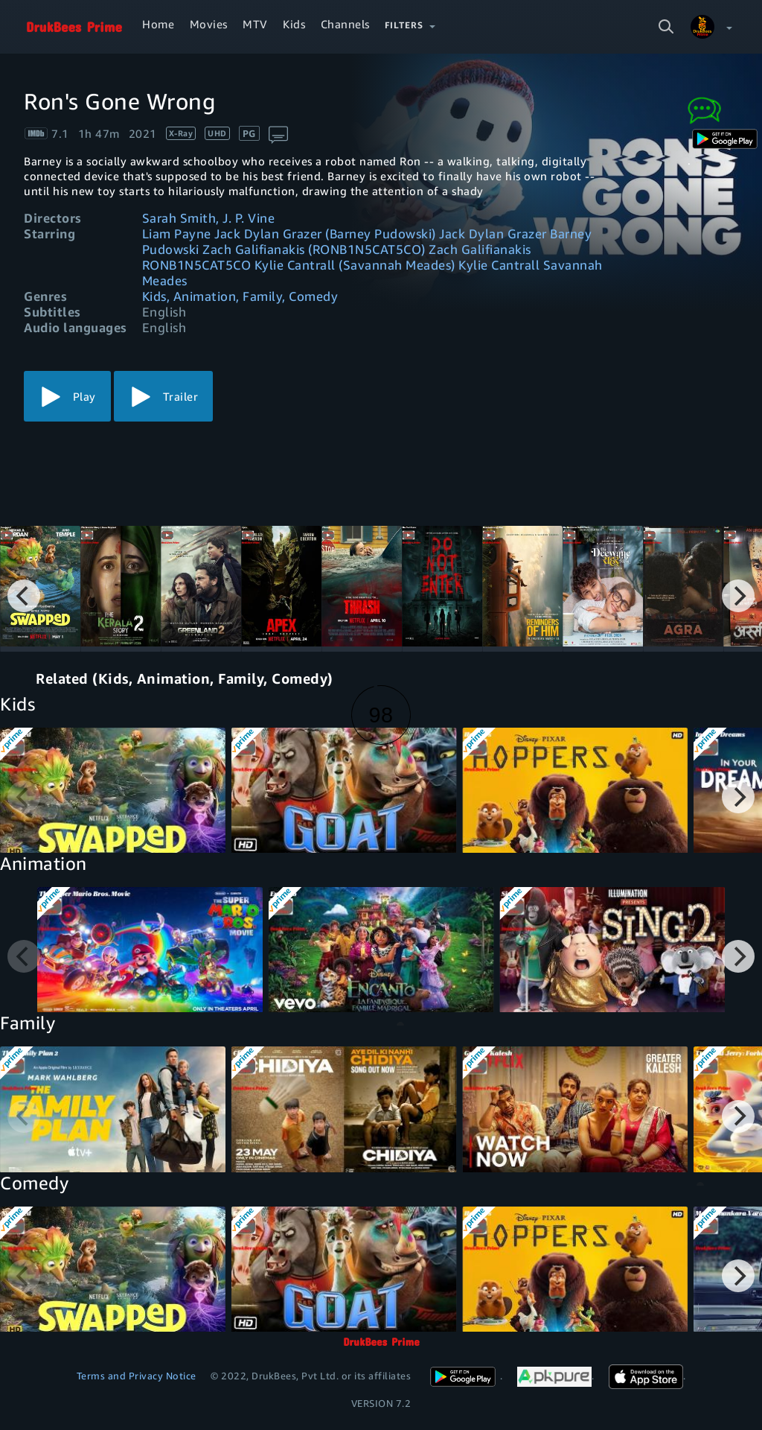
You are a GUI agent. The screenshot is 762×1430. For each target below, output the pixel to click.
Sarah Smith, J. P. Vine (208, 218)
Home (158, 24)
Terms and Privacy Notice (136, 1376)
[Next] (738, 595)
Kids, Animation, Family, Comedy (240, 296)
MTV (255, 24)
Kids (294, 24)
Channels (345, 24)
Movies (209, 24)
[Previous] (23, 595)
